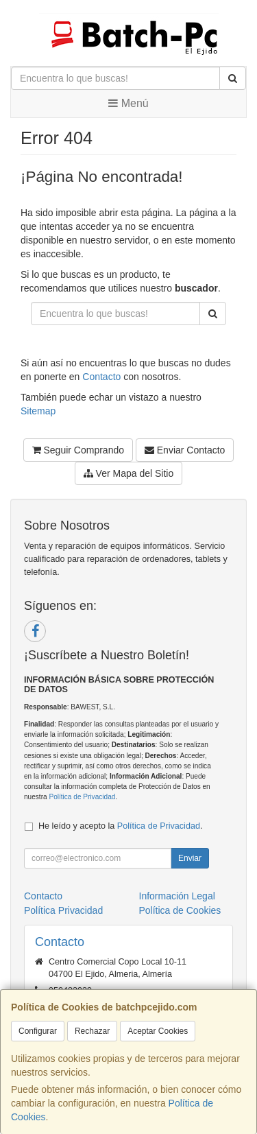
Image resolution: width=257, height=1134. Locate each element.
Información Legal (177, 895)
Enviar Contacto (185, 450)
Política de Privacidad (82, 797)
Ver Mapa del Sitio (129, 473)
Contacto (101, 376)
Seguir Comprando (78, 450)
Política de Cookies (180, 910)
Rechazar (92, 1031)
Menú (128, 103)
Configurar (38, 1031)
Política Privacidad (63, 910)
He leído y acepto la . (120, 826)
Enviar (189, 858)
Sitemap (38, 410)
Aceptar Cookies (157, 1031)
